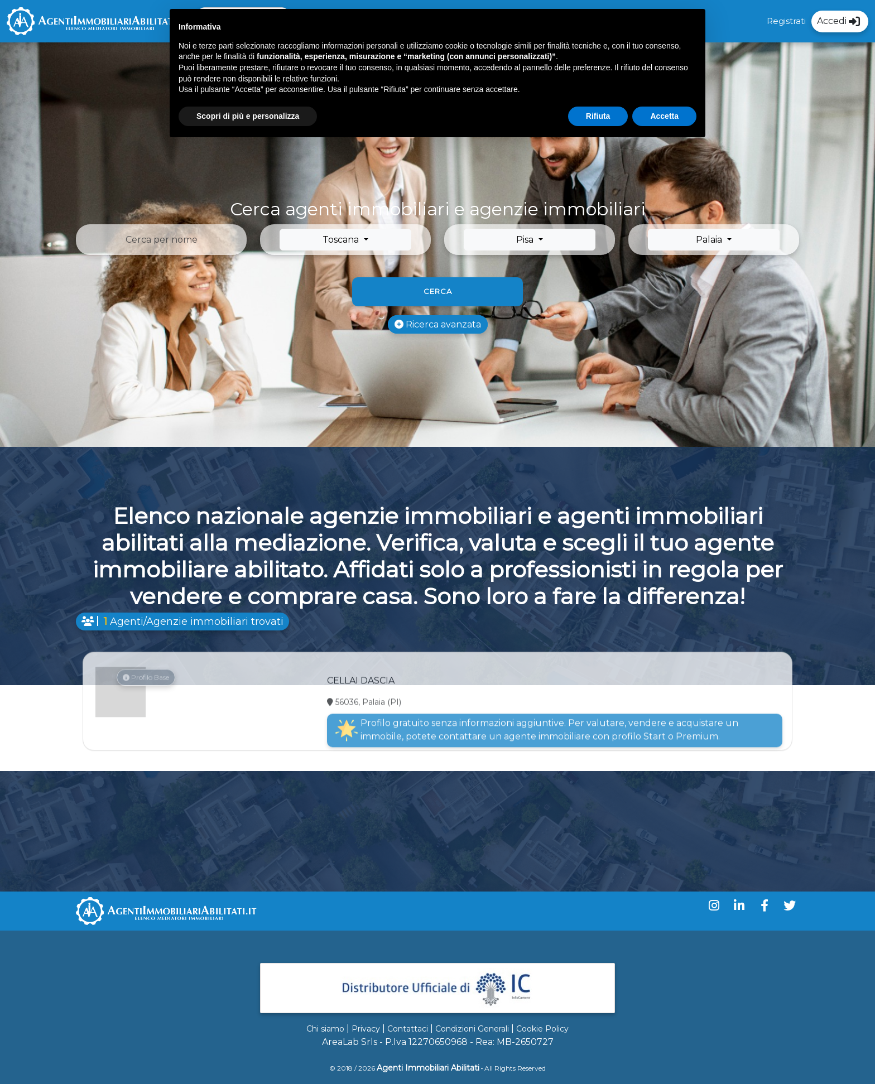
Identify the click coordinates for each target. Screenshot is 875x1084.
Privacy (366, 1029)
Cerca (438, 291)
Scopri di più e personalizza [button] (247, 116)
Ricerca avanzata (438, 324)
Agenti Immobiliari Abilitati (428, 1068)
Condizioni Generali (472, 1029)
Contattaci (407, 1029)
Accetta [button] (664, 116)
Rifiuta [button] (598, 116)
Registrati (786, 21)
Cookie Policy (542, 1029)
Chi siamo (325, 1029)
